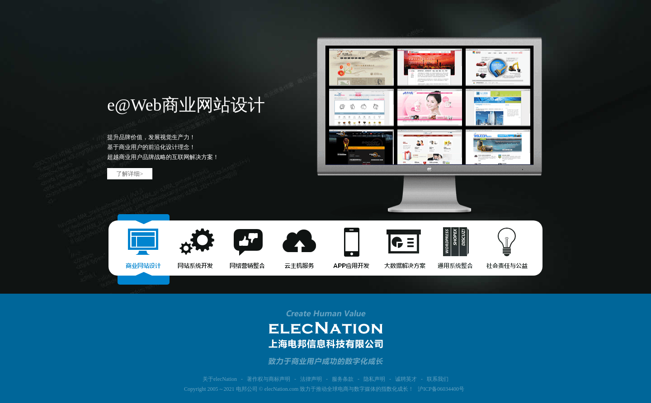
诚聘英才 (406, 379)
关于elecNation (220, 379)
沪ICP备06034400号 (441, 389)
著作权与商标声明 (268, 379)
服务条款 (343, 379)
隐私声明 (374, 379)
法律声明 (311, 379)
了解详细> (129, 173)
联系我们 (437, 379)
